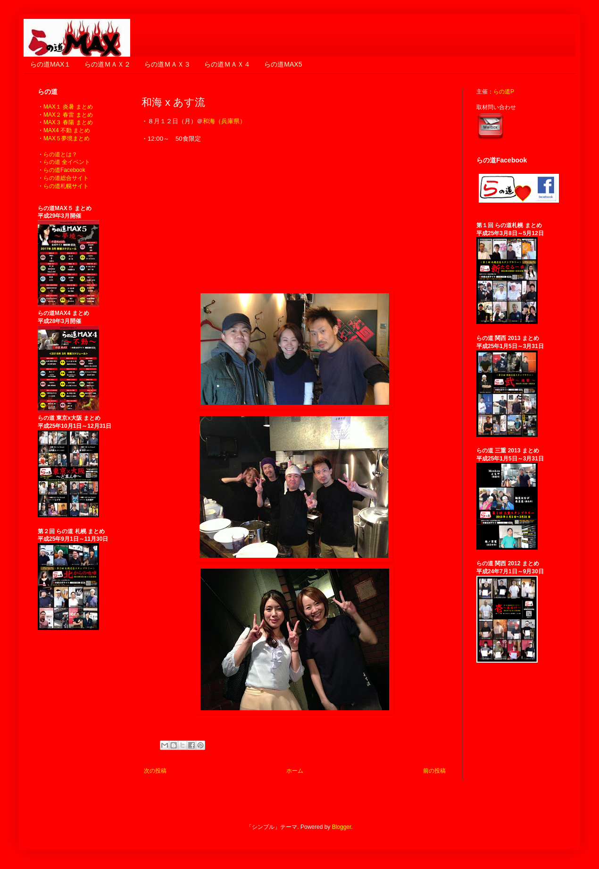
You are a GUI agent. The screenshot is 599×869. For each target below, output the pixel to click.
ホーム (294, 770)
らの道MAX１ (50, 64)
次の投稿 (155, 770)
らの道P (503, 91)
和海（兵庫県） (224, 121)
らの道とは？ (60, 154)
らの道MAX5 (283, 64)
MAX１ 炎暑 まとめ (68, 106)
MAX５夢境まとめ (66, 138)
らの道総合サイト (66, 178)
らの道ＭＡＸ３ (167, 64)
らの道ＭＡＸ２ (107, 64)
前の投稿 (434, 770)
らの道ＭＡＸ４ (227, 64)
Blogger (341, 827)
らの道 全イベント (66, 162)
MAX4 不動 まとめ (66, 130)
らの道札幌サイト (66, 186)
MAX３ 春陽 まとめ (68, 122)
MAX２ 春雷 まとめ (68, 114)
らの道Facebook (64, 170)
